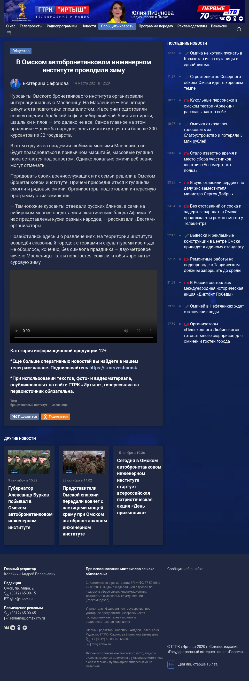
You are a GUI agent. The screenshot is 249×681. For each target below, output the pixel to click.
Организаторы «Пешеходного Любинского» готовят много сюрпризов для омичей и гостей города (213, 333)
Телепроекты (31, 26)
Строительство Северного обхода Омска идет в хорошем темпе (213, 82)
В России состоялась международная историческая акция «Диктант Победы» (213, 288)
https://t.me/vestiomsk (113, 367)
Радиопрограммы (62, 26)
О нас (10, 26)
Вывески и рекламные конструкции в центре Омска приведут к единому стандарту (214, 241)
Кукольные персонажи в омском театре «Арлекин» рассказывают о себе (211, 106)
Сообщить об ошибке (185, 569)
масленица (59, 405)
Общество (20, 51)
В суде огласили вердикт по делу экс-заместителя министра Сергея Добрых (214, 188)
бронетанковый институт (28, 405)
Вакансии (219, 26)
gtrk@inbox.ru (21, 598)
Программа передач (156, 26)
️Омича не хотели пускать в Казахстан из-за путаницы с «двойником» (213, 59)
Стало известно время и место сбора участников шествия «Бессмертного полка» (210, 162)
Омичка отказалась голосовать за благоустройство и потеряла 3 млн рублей (213, 132)
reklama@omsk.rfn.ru (27, 618)
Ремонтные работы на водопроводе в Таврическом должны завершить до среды (212, 265)
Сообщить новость (117, 26)
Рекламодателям (192, 26)
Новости (88, 26)
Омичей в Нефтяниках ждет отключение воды (214, 309)
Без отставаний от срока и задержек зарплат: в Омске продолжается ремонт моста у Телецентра (213, 215)
